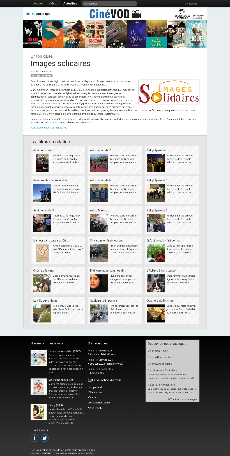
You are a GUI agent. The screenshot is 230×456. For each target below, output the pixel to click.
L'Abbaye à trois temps (161, 270)
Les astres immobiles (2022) (65, 351)
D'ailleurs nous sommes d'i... (108, 270)
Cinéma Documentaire (160, 357)
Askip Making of (100, 210)
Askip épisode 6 (100, 180)
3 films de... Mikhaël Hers (102, 354)
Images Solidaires (41, 75)
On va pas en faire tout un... (106, 240)
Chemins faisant (43, 270)
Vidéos (53, 3)
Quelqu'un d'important (103, 300)
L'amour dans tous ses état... (51, 240)
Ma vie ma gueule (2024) (63, 379)
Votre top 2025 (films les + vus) (105, 363)
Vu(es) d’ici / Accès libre (161, 384)
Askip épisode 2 (157, 210)
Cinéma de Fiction (158, 350)
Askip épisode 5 (157, 180)
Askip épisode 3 (43, 210)
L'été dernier (95, 392)
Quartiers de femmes (160, 300)
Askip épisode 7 (100, 150)
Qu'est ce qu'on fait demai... (164, 240)
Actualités (70, 3)
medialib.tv (47, 453)
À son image (95, 407)
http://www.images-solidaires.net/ (49, 127)
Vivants (92, 397)
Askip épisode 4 (157, 150)
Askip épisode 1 (43, 150)
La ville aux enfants (45, 300)
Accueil (38, 3)
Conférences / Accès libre (162, 370)
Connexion (191, 3)
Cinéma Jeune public (160, 363)
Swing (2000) (56, 405)
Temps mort (95, 387)
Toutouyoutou (96, 372)
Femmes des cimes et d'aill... (51, 180)
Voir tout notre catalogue (182, 399)
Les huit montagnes (99, 402)
